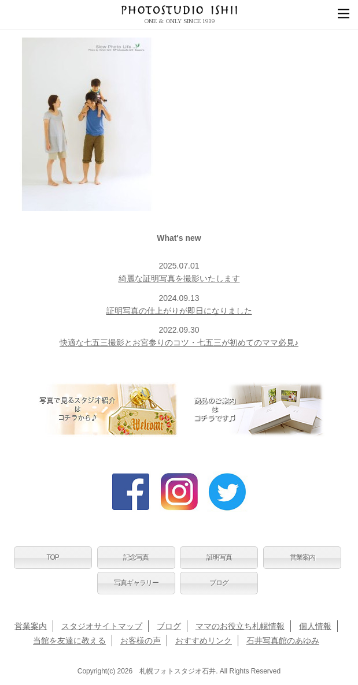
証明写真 (219, 557)
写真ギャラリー (136, 583)
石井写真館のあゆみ (282, 640)
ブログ (218, 583)
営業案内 (302, 557)
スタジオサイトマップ (101, 626)
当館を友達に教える (69, 640)
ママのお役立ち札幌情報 (240, 626)
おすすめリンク (203, 640)
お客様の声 (140, 640)
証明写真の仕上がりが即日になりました (179, 310)
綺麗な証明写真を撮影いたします (179, 278)
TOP (52, 557)
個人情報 (315, 626)
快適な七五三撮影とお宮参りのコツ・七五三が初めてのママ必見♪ (179, 342)
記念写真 (136, 557)
